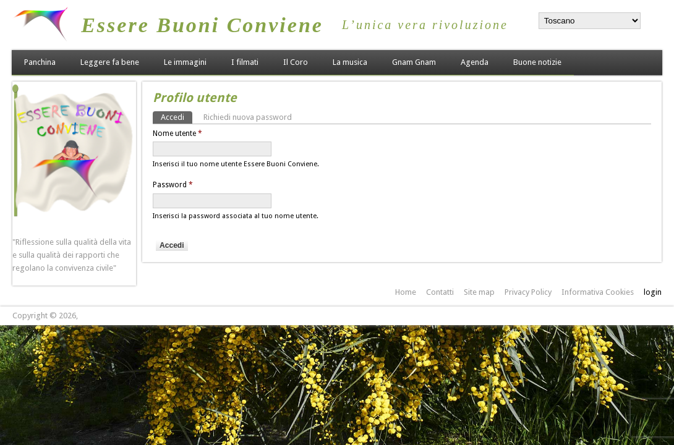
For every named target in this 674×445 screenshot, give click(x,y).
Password (173, 184)
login (653, 292)
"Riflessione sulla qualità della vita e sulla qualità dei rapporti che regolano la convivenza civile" (71, 255)
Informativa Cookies (597, 292)
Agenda (474, 62)
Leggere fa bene (109, 62)
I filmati (244, 62)
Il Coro (295, 62)
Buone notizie (537, 62)
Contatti (440, 292)
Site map (479, 292)
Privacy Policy (528, 292)
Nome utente (177, 133)
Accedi (176, 116)
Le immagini (185, 62)
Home (405, 292)
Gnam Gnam (414, 62)
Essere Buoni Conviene (202, 25)
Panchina (40, 62)
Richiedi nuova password (247, 117)
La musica (350, 62)
